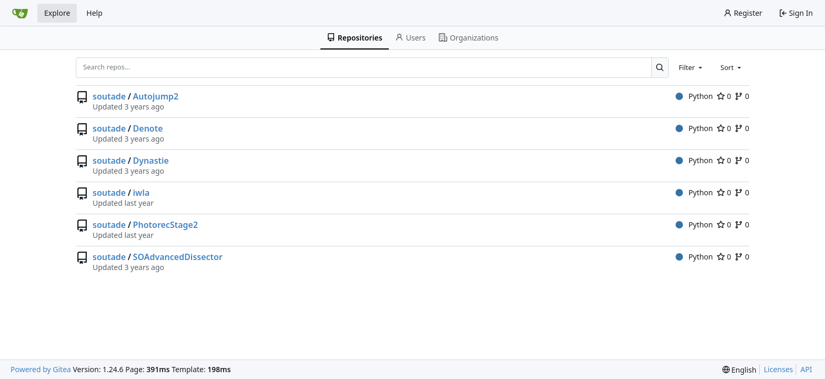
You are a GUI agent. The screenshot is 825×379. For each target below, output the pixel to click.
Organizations (468, 38)
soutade (109, 96)
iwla (141, 192)
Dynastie (151, 160)
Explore (57, 13)
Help (94, 13)
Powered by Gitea (41, 369)
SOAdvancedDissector (178, 257)
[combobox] (691, 67)
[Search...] (660, 67)
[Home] (20, 13)
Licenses (778, 369)
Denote (148, 128)
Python (694, 96)
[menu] (739, 370)
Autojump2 (156, 96)
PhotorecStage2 (165, 225)
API (806, 369)
